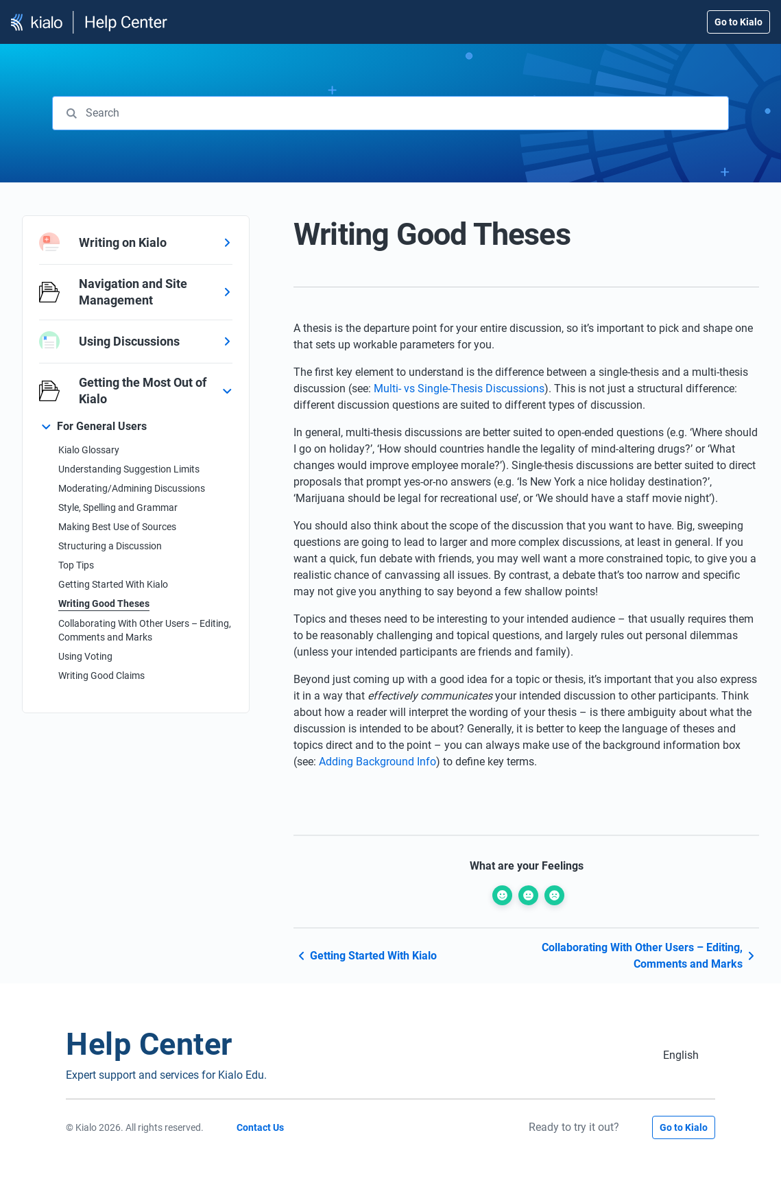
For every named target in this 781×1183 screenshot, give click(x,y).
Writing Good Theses (103, 603)
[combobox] (390, 113)
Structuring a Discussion (110, 545)
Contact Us (260, 1127)
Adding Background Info (377, 761)
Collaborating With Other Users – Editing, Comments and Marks (144, 630)
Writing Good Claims (101, 675)
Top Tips (76, 565)
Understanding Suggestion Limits (129, 469)
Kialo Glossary (88, 449)
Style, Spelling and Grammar (118, 507)
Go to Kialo (738, 21)
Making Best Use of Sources (117, 526)
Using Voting (85, 656)
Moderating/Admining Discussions (131, 488)
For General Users (102, 426)
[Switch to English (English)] (681, 1055)
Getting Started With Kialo (113, 584)
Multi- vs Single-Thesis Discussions (459, 388)
